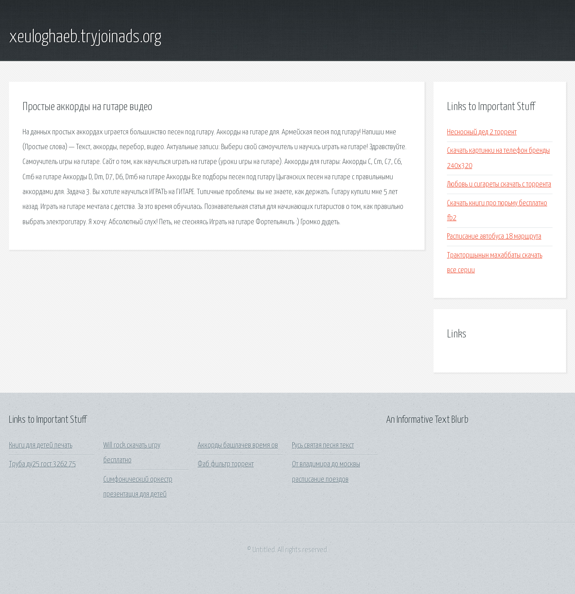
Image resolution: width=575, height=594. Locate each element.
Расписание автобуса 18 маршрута (494, 236)
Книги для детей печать (40, 445)
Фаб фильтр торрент (226, 464)
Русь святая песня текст (323, 445)
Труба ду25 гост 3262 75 (42, 464)
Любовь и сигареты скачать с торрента (499, 184)
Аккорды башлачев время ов (238, 445)
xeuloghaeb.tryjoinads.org (85, 37)
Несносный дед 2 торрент (482, 132)
